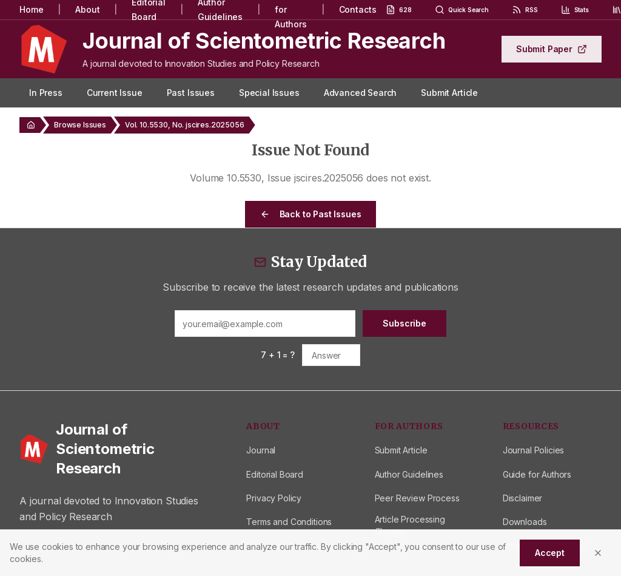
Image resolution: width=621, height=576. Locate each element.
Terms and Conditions (289, 522)
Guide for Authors (537, 474)
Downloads (525, 522)
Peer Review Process (417, 498)
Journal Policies (533, 450)
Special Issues (269, 92)
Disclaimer (522, 498)
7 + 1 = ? (278, 355)
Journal (260, 450)
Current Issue (115, 92)
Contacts (358, 9)
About (87, 9)
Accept (550, 552)
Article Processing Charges (410, 525)
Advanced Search (360, 92)
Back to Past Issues (310, 214)
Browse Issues (80, 124)
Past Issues (191, 92)
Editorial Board (274, 474)
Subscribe (404, 323)
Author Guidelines (409, 474)
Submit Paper (551, 49)
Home (31, 9)
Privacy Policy (273, 498)
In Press (45, 92)
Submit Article (449, 92)
